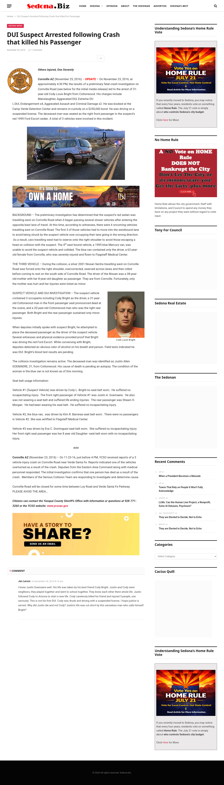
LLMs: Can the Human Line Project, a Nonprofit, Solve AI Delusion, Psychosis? (185, 504)
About (125, 6)
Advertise (160, 6)
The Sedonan (141, 6)
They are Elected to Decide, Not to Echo (180, 517)
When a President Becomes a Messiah (180, 476)
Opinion (112, 6)
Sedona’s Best (179, 6)
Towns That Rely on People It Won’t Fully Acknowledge (181, 489)
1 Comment (35, 50)
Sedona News (15, 26)
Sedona (95, 6)
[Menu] (9, 6)
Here (165, 120)
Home (82, 6)
